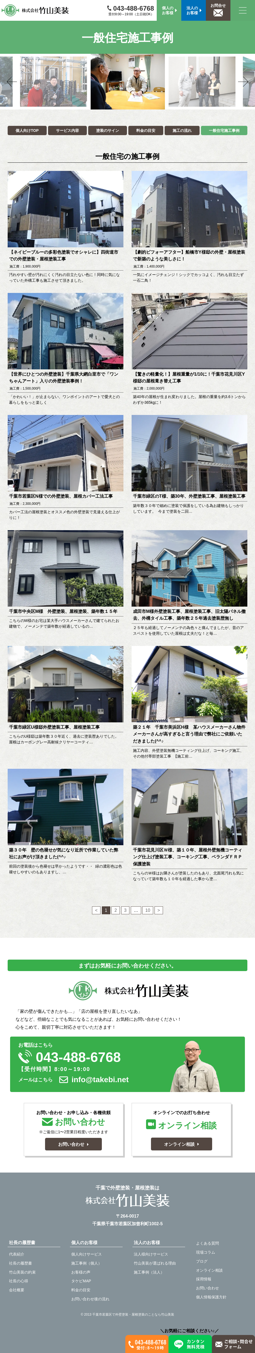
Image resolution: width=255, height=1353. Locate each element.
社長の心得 (18, 1281)
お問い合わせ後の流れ (90, 1299)
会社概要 (16, 1290)
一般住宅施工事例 (224, 130)
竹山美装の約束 (22, 1272)
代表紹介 (16, 1254)
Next (235, 81)
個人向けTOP (27, 130)
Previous (20, 81)
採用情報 (203, 1279)
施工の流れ (182, 130)
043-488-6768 (130, 8)
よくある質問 (207, 1243)
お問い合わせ (207, 1288)
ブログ (201, 1261)
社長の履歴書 (20, 1263)
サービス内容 (67, 130)
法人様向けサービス (151, 1254)
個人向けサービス (86, 1254)
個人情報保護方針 (211, 1297)
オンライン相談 (209, 1270)
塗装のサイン (107, 130)
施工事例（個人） (86, 1263)
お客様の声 (80, 1272)
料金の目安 (145, 130)
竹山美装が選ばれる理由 (155, 1263)
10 (147, 909)
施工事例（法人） (149, 1272)
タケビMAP (81, 1281)
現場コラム (205, 1252)
